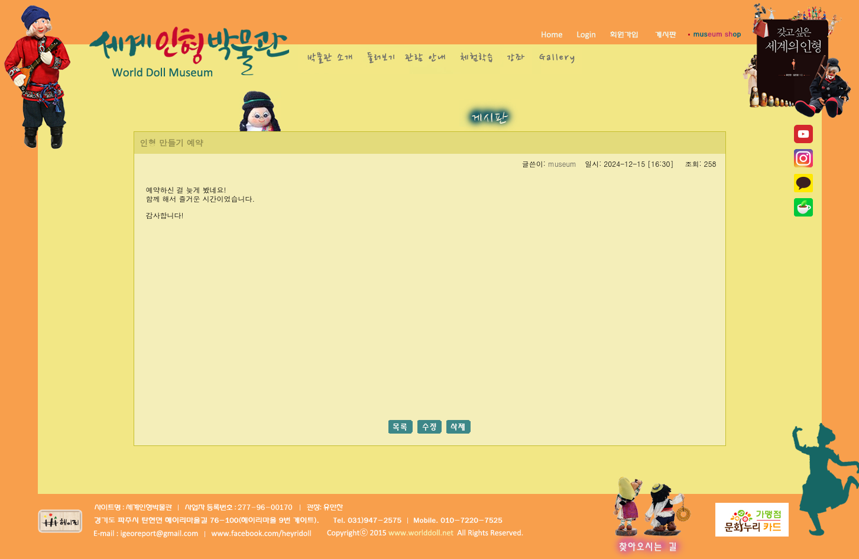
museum (562, 164)
